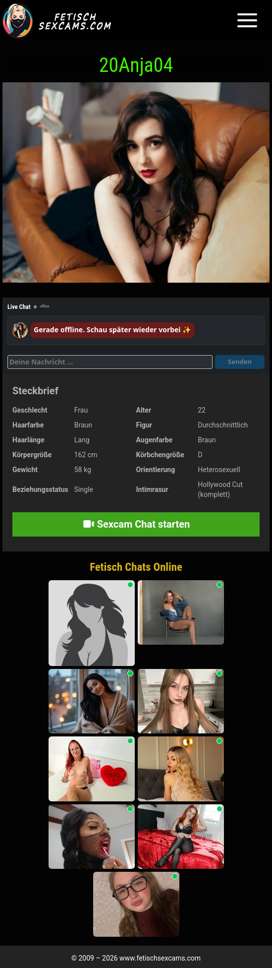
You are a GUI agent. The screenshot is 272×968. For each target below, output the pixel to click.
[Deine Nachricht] (110, 362)
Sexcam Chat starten (136, 524)
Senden (240, 361)
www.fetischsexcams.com (160, 958)
